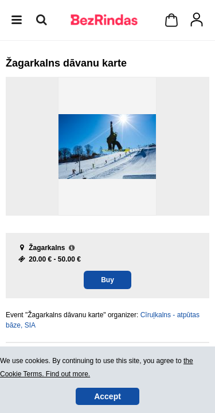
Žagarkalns (47, 248)
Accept (107, 396)
